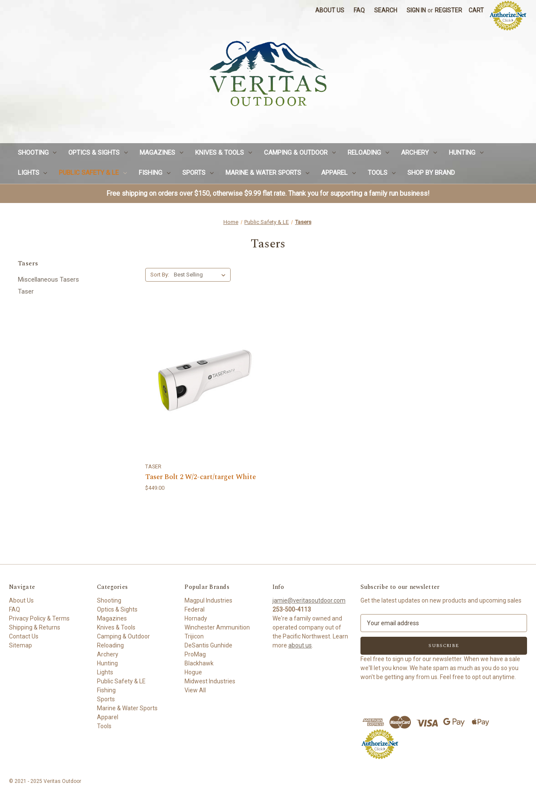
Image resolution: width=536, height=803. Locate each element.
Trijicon (194, 636)
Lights (32, 172)
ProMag (195, 654)
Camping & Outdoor (300, 152)
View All (195, 690)
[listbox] (201, 274)
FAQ (359, 10)
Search (385, 10)
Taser (26, 291)
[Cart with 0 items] (476, 10)
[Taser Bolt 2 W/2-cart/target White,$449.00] (204, 380)
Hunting (466, 152)
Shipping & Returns (34, 627)
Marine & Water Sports (267, 172)
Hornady (196, 618)
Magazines (161, 152)
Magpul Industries (208, 600)
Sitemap (20, 645)
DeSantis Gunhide (208, 645)
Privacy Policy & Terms (39, 618)
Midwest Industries (210, 681)
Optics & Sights (98, 152)
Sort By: (159, 274)
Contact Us (23, 636)
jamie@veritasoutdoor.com (309, 600)
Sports (198, 172)
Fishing (154, 172)
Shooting (37, 152)
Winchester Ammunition (217, 627)
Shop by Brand (431, 172)
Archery (419, 152)
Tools (381, 172)
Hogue (193, 672)
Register (448, 10)
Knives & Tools (223, 152)
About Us (329, 10)
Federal (195, 609)
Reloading (368, 152)
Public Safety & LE (93, 172)
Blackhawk (199, 663)
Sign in (416, 10)
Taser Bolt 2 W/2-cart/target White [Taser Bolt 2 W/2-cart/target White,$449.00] (200, 477)
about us (300, 645)
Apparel (338, 172)
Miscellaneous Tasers (48, 279)
